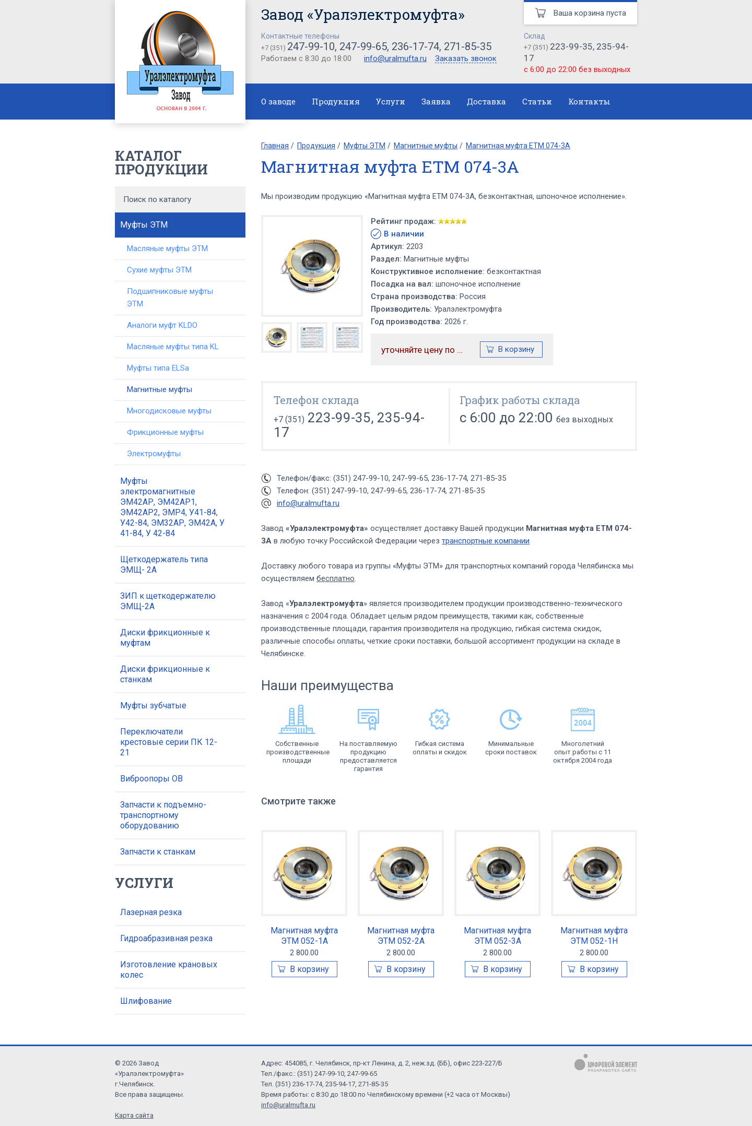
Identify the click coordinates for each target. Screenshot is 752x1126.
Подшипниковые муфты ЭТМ (170, 298)
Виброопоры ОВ (151, 779)
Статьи (537, 101)
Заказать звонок (466, 59)
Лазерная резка (151, 912)
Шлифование (146, 1001)
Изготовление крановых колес (168, 969)
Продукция (336, 101)
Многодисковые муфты (169, 411)
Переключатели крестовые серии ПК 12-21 (168, 742)
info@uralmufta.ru (395, 58)
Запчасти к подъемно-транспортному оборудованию (163, 815)
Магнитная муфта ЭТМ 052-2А (400, 936)
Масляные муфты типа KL (173, 346)
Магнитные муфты (159, 389)
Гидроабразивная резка (166, 938)
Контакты (589, 101)
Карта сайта (134, 1115)
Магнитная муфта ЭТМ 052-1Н (594, 936)
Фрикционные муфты (165, 432)
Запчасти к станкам (157, 852)
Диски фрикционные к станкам (165, 674)
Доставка (486, 101)
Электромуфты (154, 453)
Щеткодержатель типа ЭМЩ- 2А (164, 564)
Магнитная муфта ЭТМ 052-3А (497, 936)
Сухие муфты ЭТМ (159, 270)
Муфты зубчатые (153, 705)
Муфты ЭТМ (144, 225)
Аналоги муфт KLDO (162, 325)
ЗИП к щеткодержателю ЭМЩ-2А (168, 601)
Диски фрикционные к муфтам (165, 637)
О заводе (278, 101)
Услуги (390, 101)
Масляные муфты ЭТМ (167, 248)
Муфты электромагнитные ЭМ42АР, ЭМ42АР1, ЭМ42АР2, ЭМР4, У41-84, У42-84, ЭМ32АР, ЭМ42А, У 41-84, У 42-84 (172, 507)
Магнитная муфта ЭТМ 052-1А (304, 936)
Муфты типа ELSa (158, 368)
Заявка (436, 101)
